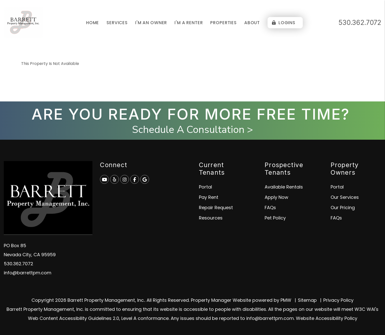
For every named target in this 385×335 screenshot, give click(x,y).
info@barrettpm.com (27, 273)
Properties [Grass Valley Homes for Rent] (223, 23)
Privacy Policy (338, 300)
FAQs (270, 207)
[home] (23, 22)
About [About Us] (252, 23)
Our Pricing (343, 207)
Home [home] (92, 23)
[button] (104, 179)
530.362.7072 (359, 22)
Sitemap (307, 300)
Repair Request (216, 207)
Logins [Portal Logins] (283, 23)
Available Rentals (284, 187)
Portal (205, 187)
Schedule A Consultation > (192, 130)
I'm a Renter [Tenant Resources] (188, 23)
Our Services (345, 197)
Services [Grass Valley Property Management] (117, 23)
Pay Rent (208, 197)
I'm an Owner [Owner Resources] (151, 23)
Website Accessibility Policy (326, 318)
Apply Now (276, 197)
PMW (286, 300)
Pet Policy (275, 218)
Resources (211, 218)
